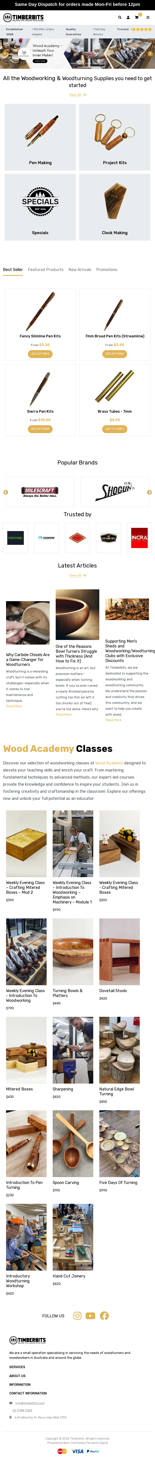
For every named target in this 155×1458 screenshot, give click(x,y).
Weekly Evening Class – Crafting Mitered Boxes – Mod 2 (25, 887)
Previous (5, 492)
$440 (57, 1003)
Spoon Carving (66, 1182)
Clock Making (115, 232)
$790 (10, 1008)
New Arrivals (79, 269)
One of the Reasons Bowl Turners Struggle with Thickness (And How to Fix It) (76, 653)
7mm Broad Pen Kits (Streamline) (114, 336)
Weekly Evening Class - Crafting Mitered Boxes (118, 887)
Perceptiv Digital (97, 1443)
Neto (66, 1443)
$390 (10, 900)
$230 (10, 1195)
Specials (40, 232)
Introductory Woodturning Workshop (18, 1281)
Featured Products (46, 269)
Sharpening (63, 1089)
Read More (14, 706)
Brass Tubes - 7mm (115, 411)
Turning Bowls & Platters (68, 993)
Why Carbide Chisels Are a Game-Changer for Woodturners (28, 659)
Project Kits (115, 162)
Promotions (106, 269)
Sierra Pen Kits (40, 411)
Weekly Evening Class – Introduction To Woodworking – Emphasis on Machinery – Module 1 (72, 892)
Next (149, 492)
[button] (136, 17)
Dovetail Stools (113, 990)
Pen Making (40, 162)
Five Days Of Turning (118, 1182)
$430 (10, 1097)
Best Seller (13, 269)
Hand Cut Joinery (69, 1276)
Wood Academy (38, 748)
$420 (103, 998)
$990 (57, 910)
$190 (56, 1190)
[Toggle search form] (120, 17)
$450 (103, 1102)
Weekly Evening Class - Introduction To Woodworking (25, 995)
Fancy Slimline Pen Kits (40, 336)
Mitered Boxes (19, 1089)
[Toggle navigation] (148, 17)
